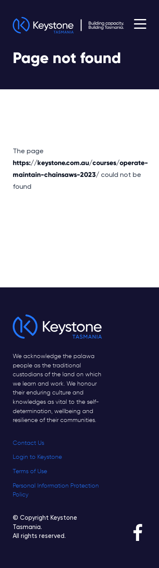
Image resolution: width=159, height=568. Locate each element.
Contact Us (28, 443)
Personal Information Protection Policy (56, 490)
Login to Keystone (37, 457)
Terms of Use (30, 471)
